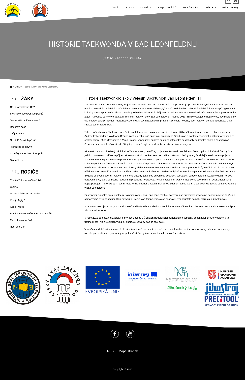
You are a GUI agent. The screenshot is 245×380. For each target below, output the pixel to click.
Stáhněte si (16, 160)
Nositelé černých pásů (23, 140)
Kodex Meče (17, 206)
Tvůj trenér (17, 133)
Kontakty (145, 8)
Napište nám (190, 8)
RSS (110, 351)
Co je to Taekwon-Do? (22, 107)
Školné (14, 186)
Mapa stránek (128, 351)
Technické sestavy (21, 146)
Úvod (115, 8)
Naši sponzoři (17, 226)
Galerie (210, 8)
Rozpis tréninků (167, 8)
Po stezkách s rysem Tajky (25, 193)
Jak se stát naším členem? (25, 120)
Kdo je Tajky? (17, 200)
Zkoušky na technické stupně (27, 153)
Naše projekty (230, 8)
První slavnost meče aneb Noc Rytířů (31, 213)
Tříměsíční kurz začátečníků (26, 180)
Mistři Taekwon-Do (21, 220)
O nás (129, 8)
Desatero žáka (18, 126)
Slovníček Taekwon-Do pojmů (26, 113)
